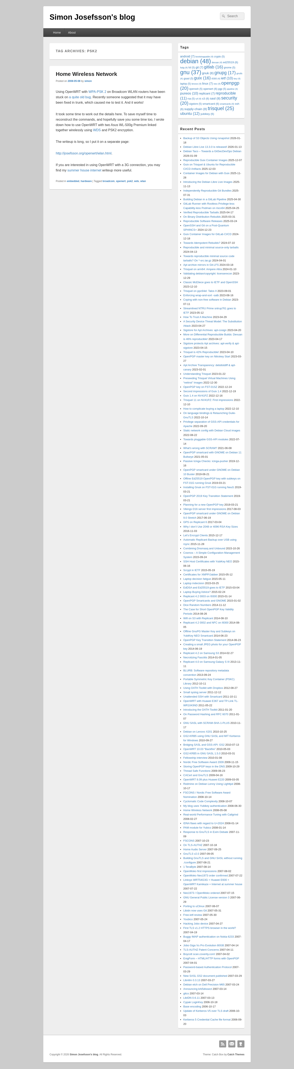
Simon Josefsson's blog (92, 17)
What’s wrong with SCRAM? (200, 448)
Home (57, 32)
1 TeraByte (189, 866)
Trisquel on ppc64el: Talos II (200, 290)
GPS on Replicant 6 (195, 522)
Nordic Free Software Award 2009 (203, 762)
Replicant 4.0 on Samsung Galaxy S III (206, 661)
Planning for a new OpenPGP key (203, 504)
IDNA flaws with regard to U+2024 (203, 823)
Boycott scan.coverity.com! (199, 954)
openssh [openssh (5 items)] (195, 88)
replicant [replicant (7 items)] (207, 93)
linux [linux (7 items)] (207, 83)
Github (240, 1043)
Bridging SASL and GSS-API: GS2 (204, 744)
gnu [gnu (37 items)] (190, 72)
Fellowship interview (195, 757)
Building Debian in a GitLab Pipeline (204, 199)
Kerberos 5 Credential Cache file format (207, 1019)
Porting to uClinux (194, 906)
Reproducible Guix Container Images (205, 160)
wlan (143, 181)
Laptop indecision (193, 583)
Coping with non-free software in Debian (207, 299)
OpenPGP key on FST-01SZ (200, 386)
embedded (73, 181)
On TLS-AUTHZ (192, 845)
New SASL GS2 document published (205, 975)
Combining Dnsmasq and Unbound (204, 548)
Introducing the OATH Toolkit (200, 709)
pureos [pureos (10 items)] (189, 93)
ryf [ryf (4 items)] (198, 98)
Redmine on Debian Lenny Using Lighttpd (208, 783)
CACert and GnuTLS (195, 775)
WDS (97, 130)
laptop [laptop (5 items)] (185, 83)
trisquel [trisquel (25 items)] (221, 108)
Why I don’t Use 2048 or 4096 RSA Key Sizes (210, 526)
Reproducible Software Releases (202, 221)
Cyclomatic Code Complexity (200, 801)
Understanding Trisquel (197, 373)
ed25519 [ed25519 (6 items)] (230, 62)
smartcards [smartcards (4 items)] (227, 104)
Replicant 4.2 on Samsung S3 (201, 653)
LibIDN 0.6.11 (191, 997)
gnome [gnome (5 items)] (229, 67)
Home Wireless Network (86, 74)
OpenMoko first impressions (200, 871)
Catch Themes (235, 1054)
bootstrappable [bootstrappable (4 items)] (204, 56)
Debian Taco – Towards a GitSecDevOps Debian (212, 151)
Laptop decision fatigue (197, 578)
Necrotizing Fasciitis (195, 657)
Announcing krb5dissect (197, 988)
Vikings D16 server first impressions (204, 509)
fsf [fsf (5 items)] (191, 67)
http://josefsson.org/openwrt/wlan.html (84, 153)
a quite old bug (80, 97)
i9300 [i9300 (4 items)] (215, 78)
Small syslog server (195, 692)
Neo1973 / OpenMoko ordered (201, 892)
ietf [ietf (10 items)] (227, 78)
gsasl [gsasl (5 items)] (188, 78)
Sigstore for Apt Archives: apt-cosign (205, 330)
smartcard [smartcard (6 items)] (211, 103)
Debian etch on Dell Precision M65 (204, 984)
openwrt (121, 181)
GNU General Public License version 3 (206, 897)
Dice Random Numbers (197, 605)
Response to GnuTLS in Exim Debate (205, 832)
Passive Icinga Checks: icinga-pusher (205, 461)
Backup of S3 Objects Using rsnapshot (206, 138)
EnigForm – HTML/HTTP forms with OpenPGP (211, 958)
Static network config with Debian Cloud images (211, 430)
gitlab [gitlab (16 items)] (213, 66)
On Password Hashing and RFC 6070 (205, 714)
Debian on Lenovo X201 (197, 731)
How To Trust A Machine (197, 317)
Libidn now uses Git (195, 910)
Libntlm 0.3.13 (191, 980)
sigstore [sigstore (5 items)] (195, 103)
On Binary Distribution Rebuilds (202, 216)
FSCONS (188, 840)
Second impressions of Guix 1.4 (202, 391)
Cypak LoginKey (193, 1002)
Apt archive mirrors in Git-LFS (201, 264)
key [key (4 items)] (237, 78)
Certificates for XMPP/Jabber (200, 574)
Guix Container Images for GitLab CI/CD (207, 234)
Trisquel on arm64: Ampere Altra (202, 269)
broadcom (109, 181)
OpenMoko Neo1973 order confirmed (205, 875)
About (72, 32)
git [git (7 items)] (199, 67)
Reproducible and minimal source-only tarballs (211, 247)
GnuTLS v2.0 (191, 853)
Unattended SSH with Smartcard (202, 696)
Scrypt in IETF (191, 570)
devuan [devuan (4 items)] (217, 62)
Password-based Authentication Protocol (207, 967)
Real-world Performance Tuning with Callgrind (210, 814)
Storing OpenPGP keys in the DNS (204, 766)
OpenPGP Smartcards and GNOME (204, 600)
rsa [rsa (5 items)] (191, 98)
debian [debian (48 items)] (195, 61)
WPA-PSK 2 (97, 91)
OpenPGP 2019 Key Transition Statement (208, 495)
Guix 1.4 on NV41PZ (195, 395)
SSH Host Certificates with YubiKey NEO (207, 561)
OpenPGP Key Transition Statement (204, 640)
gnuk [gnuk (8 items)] (208, 73)
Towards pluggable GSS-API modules (205, 439)
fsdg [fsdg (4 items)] (184, 67)
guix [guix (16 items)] (202, 77)
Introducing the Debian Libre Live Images (207, 181)
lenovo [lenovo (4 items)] (196, 84)
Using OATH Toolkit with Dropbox (203, 687)
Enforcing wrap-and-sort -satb (201, 295)
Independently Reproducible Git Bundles (207, 190)
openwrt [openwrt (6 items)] (210, 88)
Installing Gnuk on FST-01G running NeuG (208, 487)
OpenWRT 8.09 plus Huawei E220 (203, 779)
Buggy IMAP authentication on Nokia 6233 (208, 936)
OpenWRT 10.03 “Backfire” (199, 749)
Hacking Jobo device (195, 923)
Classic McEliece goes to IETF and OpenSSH (210, 282)
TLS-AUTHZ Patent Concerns (201, 949)
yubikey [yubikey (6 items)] (207, 113)
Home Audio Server (195, 849)
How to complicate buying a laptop (203, 408)
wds (136, 181)
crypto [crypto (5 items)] (219, 56)
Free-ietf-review (192, 914)
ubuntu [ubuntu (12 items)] (190, 113)
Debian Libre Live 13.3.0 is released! (205, 146)
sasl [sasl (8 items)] (215, 98)
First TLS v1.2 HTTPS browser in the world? (209, 927)
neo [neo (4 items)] (217, 84)
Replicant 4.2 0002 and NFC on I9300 (205, 622)
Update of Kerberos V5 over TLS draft (205, 1010)
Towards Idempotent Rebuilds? (201, 242)
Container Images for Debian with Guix (206, 173)
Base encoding (192, 1006)
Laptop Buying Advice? (197, 591)
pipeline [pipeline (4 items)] (232, 89)
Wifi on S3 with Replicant (198, 618)
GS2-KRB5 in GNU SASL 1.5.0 (201, 753)
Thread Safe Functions (197, 770)
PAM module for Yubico (197, 827)
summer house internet (84, 170)
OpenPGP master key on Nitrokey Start (206, 356)
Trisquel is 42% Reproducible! (201, 352)
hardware (86, 181)
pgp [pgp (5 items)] (222, 88)
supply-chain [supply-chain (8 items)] (195, 109)
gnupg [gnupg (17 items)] (225, 72)
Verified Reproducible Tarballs (201, 212)
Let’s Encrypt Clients (195, 535)
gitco (186, 993)
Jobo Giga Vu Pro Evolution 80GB (203, 945)
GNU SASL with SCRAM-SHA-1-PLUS (206, 722)
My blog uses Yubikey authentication (205, 805)
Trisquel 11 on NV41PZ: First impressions (208, 400)
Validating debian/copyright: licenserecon (207, 273)
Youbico (188, 919)
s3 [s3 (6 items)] (205, 98)
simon (88, 81)
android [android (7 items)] (187, 56)
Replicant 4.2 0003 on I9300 (200, 596)
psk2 (130, 181)
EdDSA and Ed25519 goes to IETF (204, 587)
